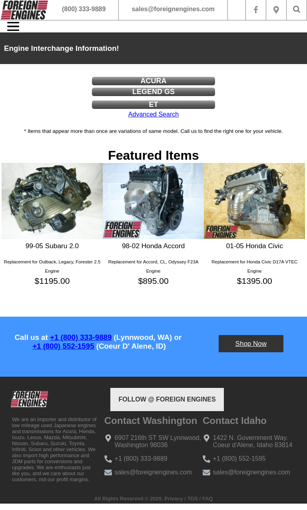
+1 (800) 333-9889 (81, 337)
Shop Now (251, 343)
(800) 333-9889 (84, 9)
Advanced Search (153, 114)
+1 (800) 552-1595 (63, 346)
